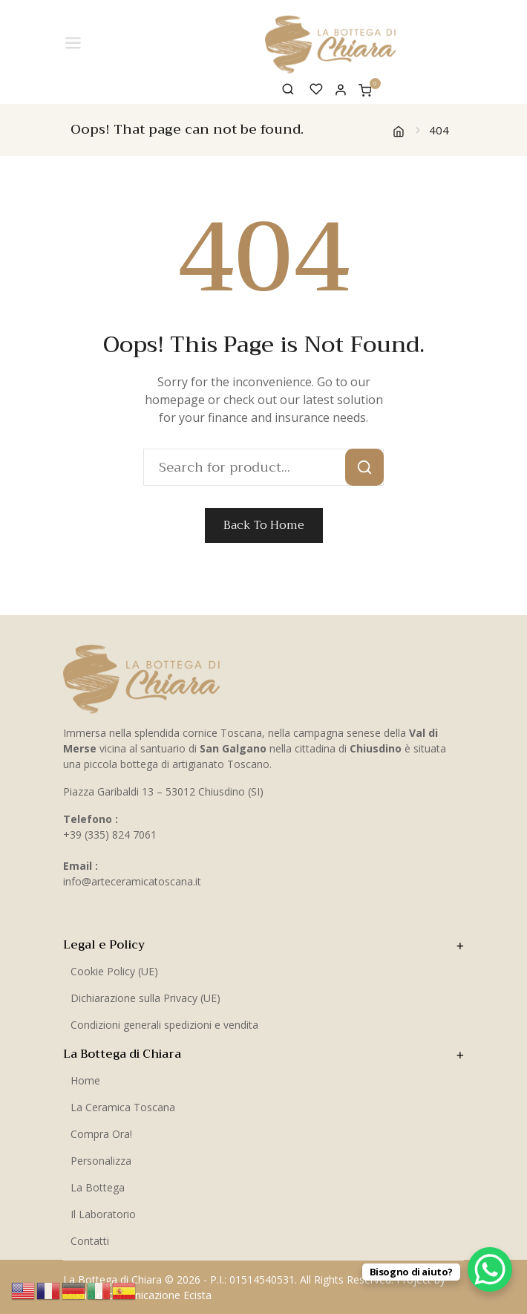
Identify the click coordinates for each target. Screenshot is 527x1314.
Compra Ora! (101, 1134)
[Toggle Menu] (74, 43)
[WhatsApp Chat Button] (490, 1269)
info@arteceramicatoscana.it (132, 881)
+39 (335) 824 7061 (110, 834)
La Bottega (98, 1187)
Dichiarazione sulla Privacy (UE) (145, 998)
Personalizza (101, 1161)
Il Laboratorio (103, 1214)
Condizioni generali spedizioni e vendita (164, 1025)
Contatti (90, 1241)
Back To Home (263, 525)
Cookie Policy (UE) (114, 971)
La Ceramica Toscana (123, 1107)
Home (85, 1080)
